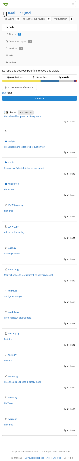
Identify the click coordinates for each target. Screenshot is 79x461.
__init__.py (13, 226)
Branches (39, 77)
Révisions (14, 77)
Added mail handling (14, 232)
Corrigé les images (13, 296)
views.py (12, 397)
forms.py (12, 290)
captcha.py (13, 269)
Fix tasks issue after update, (18, 318)
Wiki (9, 55)
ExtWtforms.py (15, 205)
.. (9, 131)
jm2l (27, 13)
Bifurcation (60, 18)
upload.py (13, 376)
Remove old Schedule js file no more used (24, 168)
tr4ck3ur (14, 13)
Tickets (13, 34)
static (11, 162)
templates (13, 184)
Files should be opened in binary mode (22, 116)
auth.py (12, 248)
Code (10, 27)
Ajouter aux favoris (33, 19)
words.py (12, 419)
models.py (13, 312)
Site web (57, 458)
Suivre (9, 19)
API (48, 458)
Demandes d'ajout (19, 41)
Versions (14, 48)
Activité (11, 62)
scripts (11, 141)
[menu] (15, 458)
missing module (11, 253)
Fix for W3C (9, 189)
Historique (39, 98)
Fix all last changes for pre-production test (24, 147)
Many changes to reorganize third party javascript (28, 275)
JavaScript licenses (34, 458)
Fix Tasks (8, 403)
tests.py (12, 355)
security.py (13, 333)
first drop (8, 211)
